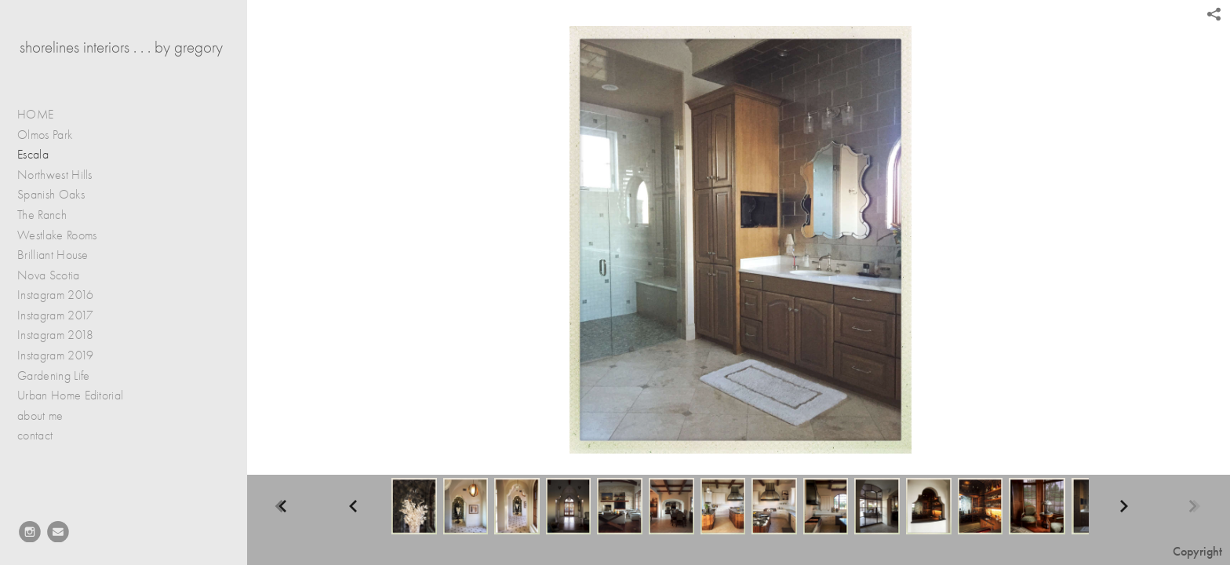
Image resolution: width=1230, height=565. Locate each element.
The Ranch (42, 215)
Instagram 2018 (55, 335)
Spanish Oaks (51, 195)
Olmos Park (44, 135)
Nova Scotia (48, 275)
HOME (35, 115)
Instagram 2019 (55, 355)
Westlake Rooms (56, 235)
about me (40, 416)
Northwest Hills (55, 175)
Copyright (1197, 551)
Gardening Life (61, 376)
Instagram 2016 (55, 295)
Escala (33, 155)
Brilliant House (53, 255)
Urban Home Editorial (70, 395)
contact (35, 435)
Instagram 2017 (55, 315)
